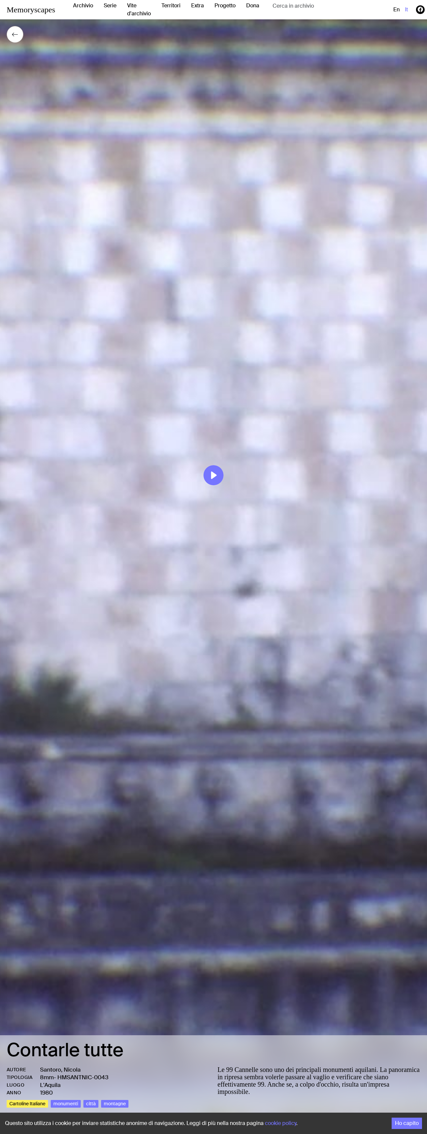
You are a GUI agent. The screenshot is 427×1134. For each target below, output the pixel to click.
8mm (47, 1077)
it (406, 9)
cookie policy (280, 1123)
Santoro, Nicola (60, 1069)
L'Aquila (50, 1085)
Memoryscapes (31, 9)
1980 (46, 1092)
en (396, 9)
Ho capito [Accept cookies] (407, 1123)
